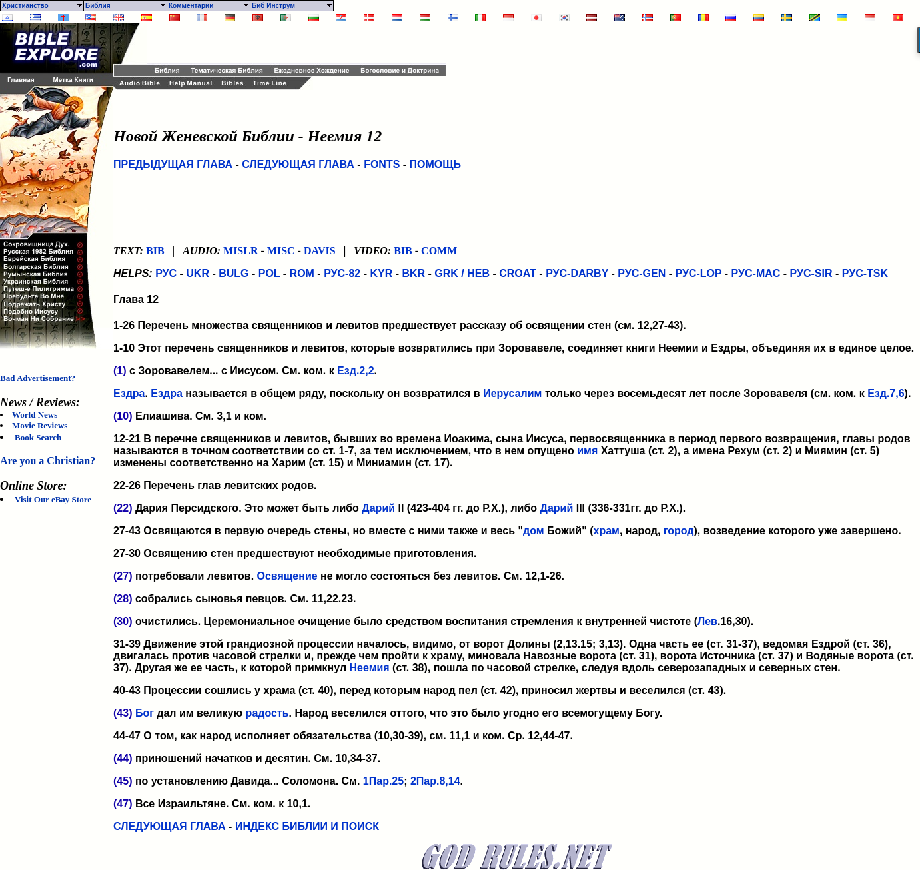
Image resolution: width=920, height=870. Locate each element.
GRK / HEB (462, 273)
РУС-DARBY (577, 273)
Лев (707, 621)
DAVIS (320, 250)
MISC (281, 250)
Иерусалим (512, 393)
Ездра (129, 393)
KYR (381, 273)
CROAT (517, 273)
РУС (166, 273)
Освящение (287, 576)
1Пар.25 (383, 781)
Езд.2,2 (355, 370)
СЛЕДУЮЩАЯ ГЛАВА (298, 164)
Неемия (370, 667)
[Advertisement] (303, 43)
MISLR (240, 250)
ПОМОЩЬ (436, 164)
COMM (439, 250)
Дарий (378, 508)
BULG (233, 273)
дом (533, 530)
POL (269, 273)
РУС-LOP (698, 273)
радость (267, 713)
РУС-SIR (811, 273)
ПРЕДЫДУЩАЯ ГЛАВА (172, 164)
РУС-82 (342, 273)
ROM (302, 273)
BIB (155, 250)
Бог (144, 713)
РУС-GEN (642, 273)
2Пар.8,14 (435, 781)
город (679, 530)
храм (607, 530)
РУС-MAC (756, 273)
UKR (197, 273)
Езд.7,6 (885, 393)
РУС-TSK (865, 273)
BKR (413, 273)
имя (587, 450)
